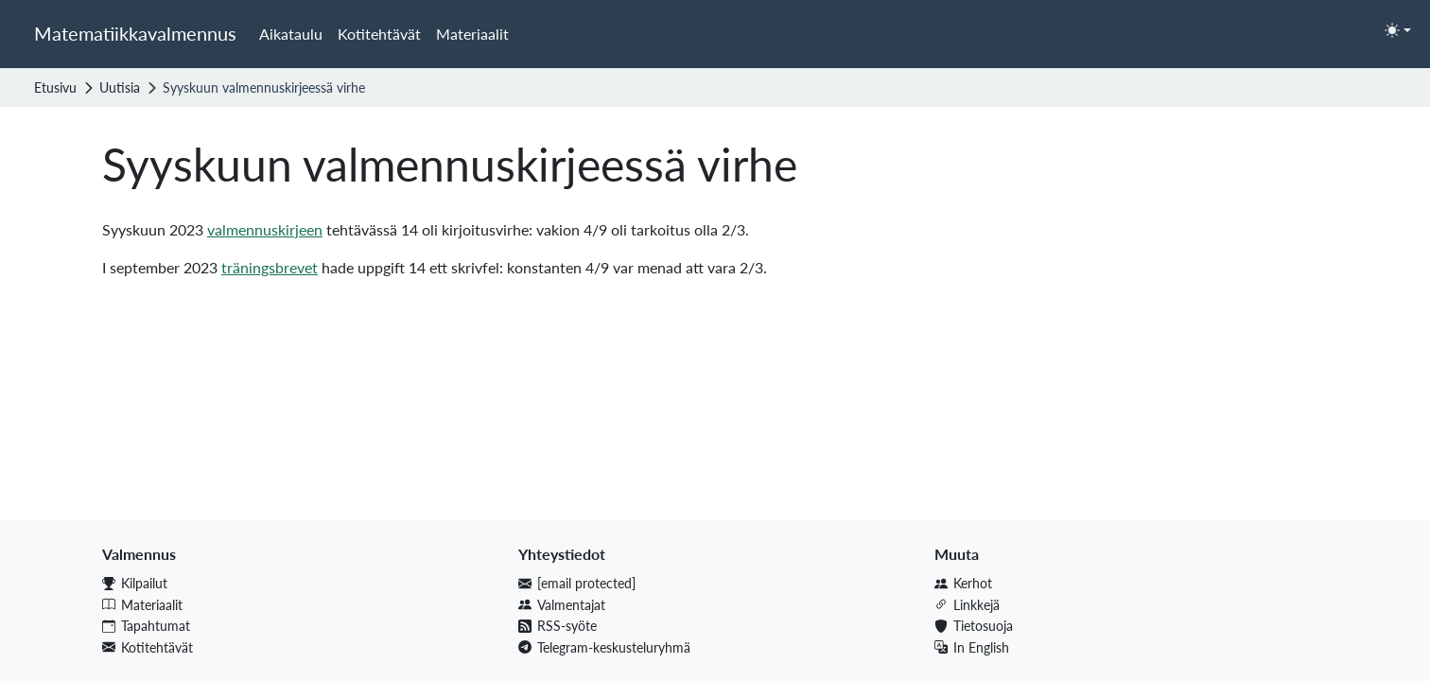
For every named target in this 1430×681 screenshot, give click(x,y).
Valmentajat (561, 605)
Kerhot (963, 583)
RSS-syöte (557, 626)
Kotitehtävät (379, 34)
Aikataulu (291, 34)
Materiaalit (472, 34)
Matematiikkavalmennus (135, 33)
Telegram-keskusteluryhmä (604, 647)
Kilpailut (134, 583)
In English (971, 647)
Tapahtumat (146, 626)
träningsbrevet (269, 267)
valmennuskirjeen (265, 229)
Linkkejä (967, 605)
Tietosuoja (973, 626)
